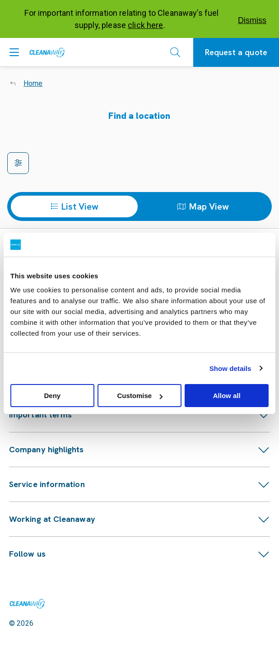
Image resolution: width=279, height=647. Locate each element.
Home (33, 83)
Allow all (227, 395)
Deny (52, 395)
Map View (203, 206)
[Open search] (175, 52)
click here (145, 25)
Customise (140, 395)
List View (74, 206)
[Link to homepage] (27, 603)
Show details (230, 368)
